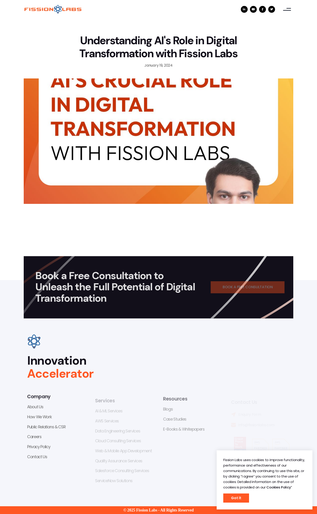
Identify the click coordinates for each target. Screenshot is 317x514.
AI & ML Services (108, 412)
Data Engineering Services (117, 432)
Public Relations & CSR (46, 427)
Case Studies (174, 420)
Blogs (168, 410)
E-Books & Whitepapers (184, 430)
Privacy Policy (38, 447)
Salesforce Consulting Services (122, 472)
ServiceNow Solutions (114, 482)
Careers (34, 437)
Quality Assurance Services (118, 462)
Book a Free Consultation (250, 287)
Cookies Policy (278, 487)
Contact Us (37, 457)
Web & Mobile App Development (123, 452)
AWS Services (107, 422)
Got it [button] (236, 498)
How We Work (39, 417)
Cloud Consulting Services (118, 442)
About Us (35, 407)
